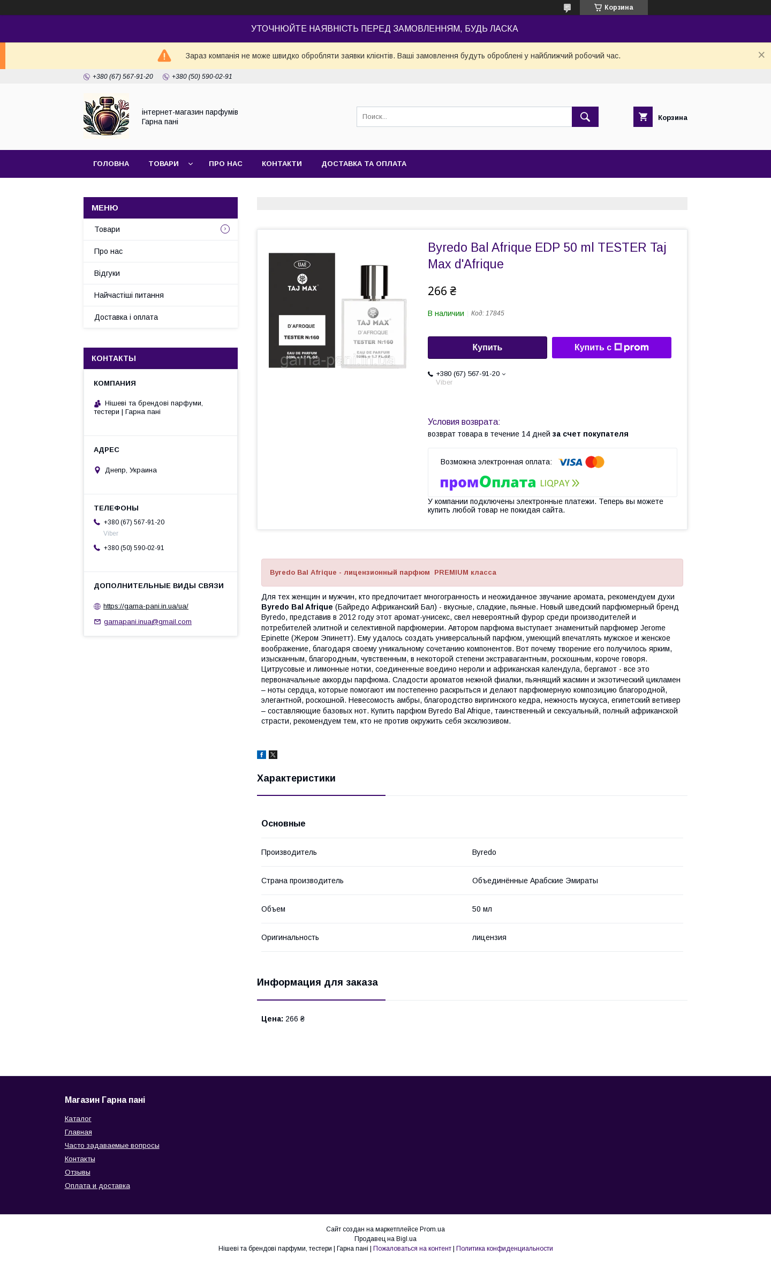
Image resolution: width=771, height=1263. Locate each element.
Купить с (612, 347)
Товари (163, 164)
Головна (111, 164)
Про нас (226, 164)
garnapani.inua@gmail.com (148, 622)
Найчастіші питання (129, 295)
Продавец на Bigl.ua (385, 1239)
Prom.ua (432, 1229)
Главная (78, 1132)
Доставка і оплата (126, 317)
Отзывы (77, 1172)
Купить (488, 347)
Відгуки (107, 273)
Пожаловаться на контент (412, 1248)
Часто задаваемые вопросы (112, 1145)
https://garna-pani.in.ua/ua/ (145, 606)
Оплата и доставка (97, 1186)
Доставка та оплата (363, 164)
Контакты (80, 1159)
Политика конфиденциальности (504, 1248)
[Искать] (585, 117)
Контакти (282, 164)
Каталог (78, 1119)
